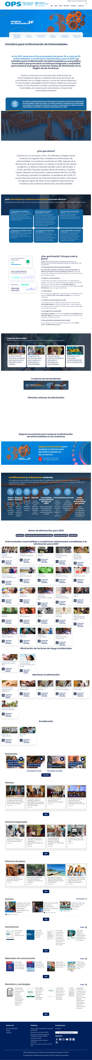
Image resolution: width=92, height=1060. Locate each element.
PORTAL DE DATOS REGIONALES (77, 36)
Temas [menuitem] (55, 5)
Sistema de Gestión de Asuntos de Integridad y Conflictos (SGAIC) (40, 1035)
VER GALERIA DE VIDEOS (54, 771)
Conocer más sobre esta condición (8, 670)
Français (84, 1)
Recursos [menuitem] (66, 5)
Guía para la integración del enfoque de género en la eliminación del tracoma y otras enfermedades (81, 936)
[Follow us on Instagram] (64, 1040)
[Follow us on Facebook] (60, 1040)
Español (74, 1)
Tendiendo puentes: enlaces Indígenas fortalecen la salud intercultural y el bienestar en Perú (56, 841)
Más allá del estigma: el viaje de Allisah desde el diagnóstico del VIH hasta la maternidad (55, 880)
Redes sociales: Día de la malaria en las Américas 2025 (60, 965)
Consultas (58, 1028)
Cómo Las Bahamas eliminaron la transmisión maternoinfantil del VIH (15, 839)
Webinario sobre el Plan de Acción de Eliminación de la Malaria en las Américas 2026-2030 (51, 906)
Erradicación (73, 535)
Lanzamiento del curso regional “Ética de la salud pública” (78, 904)
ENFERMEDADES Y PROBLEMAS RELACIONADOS (17, 36)
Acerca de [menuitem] (81, 5)
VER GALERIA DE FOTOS (34, 771)
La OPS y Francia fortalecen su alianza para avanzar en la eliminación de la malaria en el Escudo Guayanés (15, 801)
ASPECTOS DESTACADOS (29, 36)
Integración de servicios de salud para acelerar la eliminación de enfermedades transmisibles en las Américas (23, 907)
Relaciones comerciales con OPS (39, 1032)
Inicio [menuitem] (51, 6)
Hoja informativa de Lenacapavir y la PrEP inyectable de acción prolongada (19, 966)
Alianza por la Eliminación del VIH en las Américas (39, 935)
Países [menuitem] (60, 5)
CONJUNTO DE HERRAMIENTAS (65, 36)
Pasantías (8, 1032)
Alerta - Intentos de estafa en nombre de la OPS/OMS (42, 1029)
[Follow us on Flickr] (74, 1040)
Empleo (8, 1030)
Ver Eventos (80, 899)
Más (46, 814)
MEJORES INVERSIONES (53, 36)
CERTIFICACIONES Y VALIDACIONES (41, 36)
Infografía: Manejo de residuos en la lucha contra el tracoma (81, 966)
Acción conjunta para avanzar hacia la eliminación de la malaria (55, 800)
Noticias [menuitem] (73, 5)
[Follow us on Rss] (57, 1043)
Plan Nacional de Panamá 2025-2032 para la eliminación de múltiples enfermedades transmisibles (39, 994)
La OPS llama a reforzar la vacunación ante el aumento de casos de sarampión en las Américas (76, 801)
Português (79, 1)
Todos (82, 927)
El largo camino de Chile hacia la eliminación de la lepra (76, 839)
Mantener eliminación (60, 535)
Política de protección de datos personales (39, 1041)
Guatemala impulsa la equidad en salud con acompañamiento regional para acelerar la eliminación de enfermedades (35, 802)
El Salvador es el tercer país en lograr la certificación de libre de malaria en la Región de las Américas (76, 880)
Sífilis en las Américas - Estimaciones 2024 (19, 934)
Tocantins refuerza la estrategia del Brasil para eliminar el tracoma (14, 879)
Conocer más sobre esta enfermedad (8, 562)
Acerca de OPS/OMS (11, 1028)
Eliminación (19, 535)
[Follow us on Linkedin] (70, 1040)
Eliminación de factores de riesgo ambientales (38, 535)
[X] (57, 1040)
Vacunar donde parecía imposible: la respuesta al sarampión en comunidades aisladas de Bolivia (35, 841)
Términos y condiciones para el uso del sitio (41, 1044)
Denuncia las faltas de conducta (66, 1032)
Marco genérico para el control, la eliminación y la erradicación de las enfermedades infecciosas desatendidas (60, 994)
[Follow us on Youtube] (67, 1040)
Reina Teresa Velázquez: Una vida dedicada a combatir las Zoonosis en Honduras (35, 880)
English (69, 1)
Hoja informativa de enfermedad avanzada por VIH (39, 965)
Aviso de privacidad (36, 1038)
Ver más (46, 775)
